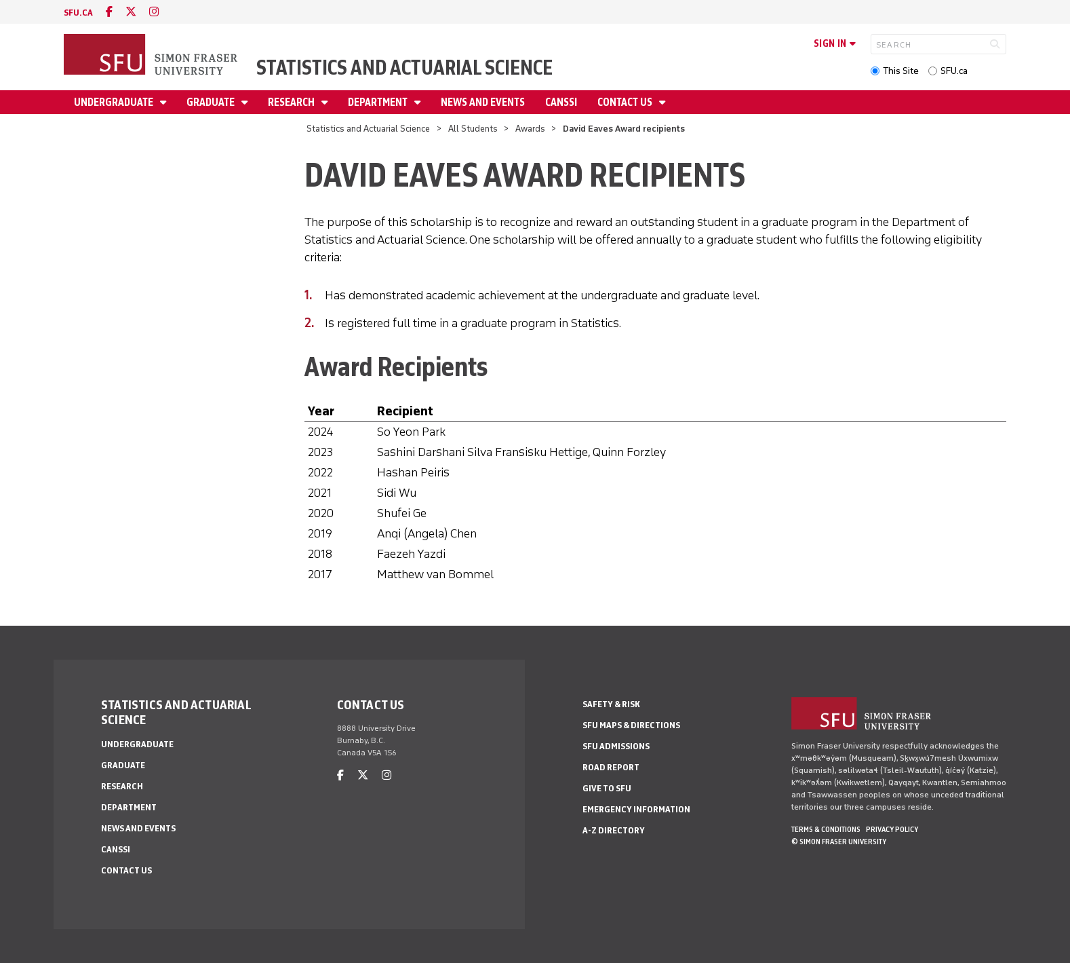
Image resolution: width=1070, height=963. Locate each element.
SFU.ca (954, 71)
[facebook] (109, 11)
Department (379, 102)
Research (292, 102)
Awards (530, 129)
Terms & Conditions (825, 829)
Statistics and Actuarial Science (404, 67)
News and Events (483, 102)
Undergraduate (114, 102)
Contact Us (625, 102)
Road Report (610, 767)
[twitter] (130, 11)
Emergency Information (636, 809)
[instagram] (154, 11)
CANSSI (561, 102)
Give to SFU (606, 788)
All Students (473, 129)
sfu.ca (78, 12)
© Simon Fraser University (838, 841)
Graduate (211, 102)
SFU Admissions (616, 746)
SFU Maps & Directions (631, 725)
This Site (901, 71)
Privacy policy (892, 829)
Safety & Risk (611, 704)
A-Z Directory (613, 830)
